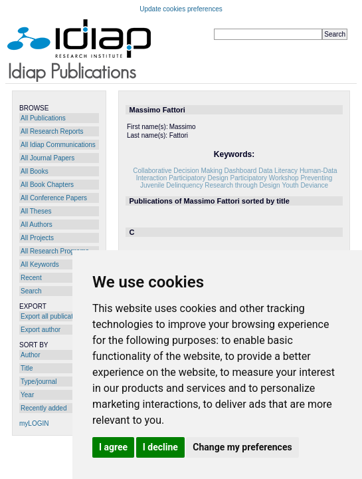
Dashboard (240, 170)
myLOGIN (33, 423)
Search (31, 291)
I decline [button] (160, 447)
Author (30, 355)
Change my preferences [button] (242, 447)
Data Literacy (278, 170)
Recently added (44, 408)
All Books (34, 171)
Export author (40, 329)
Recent (31, 277)
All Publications (43, 118)
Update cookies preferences (181, 9)
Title (27, 368)
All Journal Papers (47, 158)
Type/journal (38, 381)
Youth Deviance (305, 185)
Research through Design (242, 185)
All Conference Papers (54, 198)
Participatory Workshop (264, 178)
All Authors (36, 224)
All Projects (37, 237)
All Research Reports (52, 131)
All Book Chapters (47, 184)
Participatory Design (198, 178)
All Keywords (40, 264)
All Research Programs (55, 251)
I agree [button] (113, 447)
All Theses (36, 211)
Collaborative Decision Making (178, 170)
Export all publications (53, 316)
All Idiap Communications (58, 144)
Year (27, 395)
